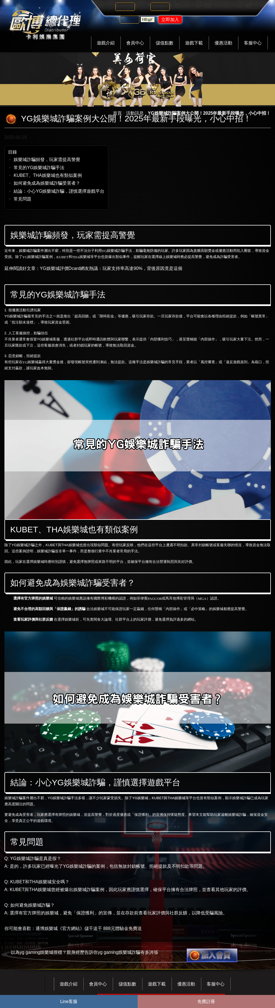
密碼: (144, 6)
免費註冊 (206, 1001)
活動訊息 (135, 113)
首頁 (117, 113)
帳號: (109, 6)
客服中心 (253, 43)
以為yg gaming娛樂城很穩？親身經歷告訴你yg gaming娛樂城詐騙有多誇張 (84, 952)
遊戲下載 (194, 43)
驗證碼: (111, 19)
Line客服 (68, 1001)
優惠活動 (223, 43)
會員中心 (135, 43)
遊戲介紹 (106, 43)
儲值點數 (164, 43)
